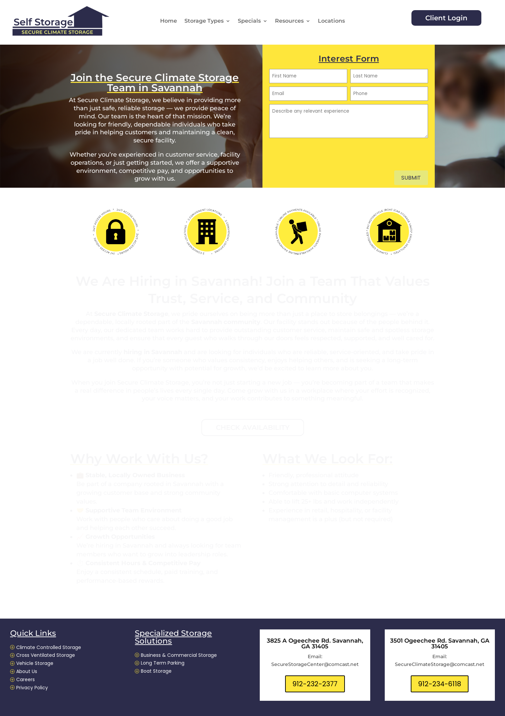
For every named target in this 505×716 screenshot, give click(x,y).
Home (168, 21)
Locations (331, 21)
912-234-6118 (439, 684)
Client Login (446, 18)
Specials (249, 21)
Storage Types (204, 21)
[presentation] (320, 157)
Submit (411, 178)
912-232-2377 (315, 684)
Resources (289, 21)
